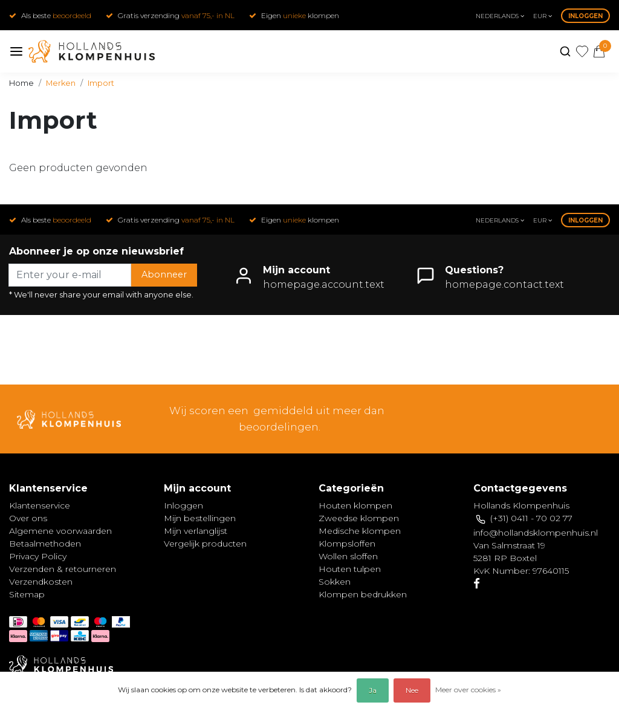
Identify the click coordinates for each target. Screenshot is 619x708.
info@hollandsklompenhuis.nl (535, 532)
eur (542, 16)
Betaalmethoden (45, 543)
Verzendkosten (41, 581)
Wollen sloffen (348, 556)
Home (21, 83)
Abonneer (164, 274)
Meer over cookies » (468, 689)
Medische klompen (360, 530)
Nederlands (500, 16)
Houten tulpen (350, 568)
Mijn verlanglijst (195, 530)
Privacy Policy (37, 556)
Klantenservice (39, 505)
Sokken (335, 581)
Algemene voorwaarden (60, 530)
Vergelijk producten (205, 543)
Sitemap (27, 594)
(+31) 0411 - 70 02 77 (531, 518)
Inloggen (585, 16)
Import (101, 83)
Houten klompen (355, 505)
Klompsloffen (347, 543)
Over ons (28, 518)
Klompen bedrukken (363, 594)
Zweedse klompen (359, 518)
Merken (61, 83)
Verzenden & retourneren (62, 568)
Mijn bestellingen (200, 518)
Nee (412, 690)
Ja (373, 690)
